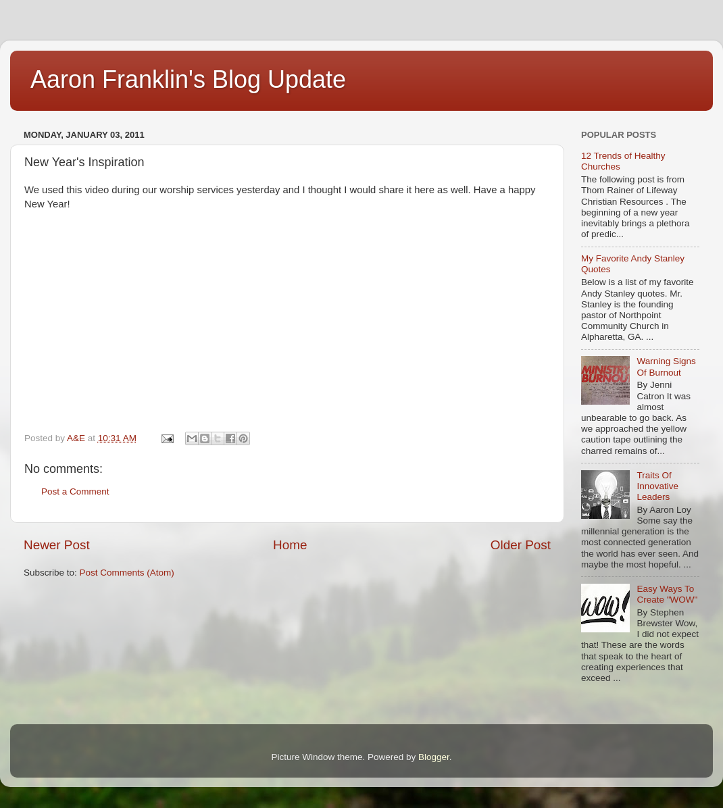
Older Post (521, 545)
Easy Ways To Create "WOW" (667, 594)
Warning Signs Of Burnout (666, 366)
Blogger (433, 757)
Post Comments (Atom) (127, 572)
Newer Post (57, 545)
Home (290, 545)
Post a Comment (75, 491)
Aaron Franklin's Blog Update (188, 79)
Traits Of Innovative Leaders (657, 486)
